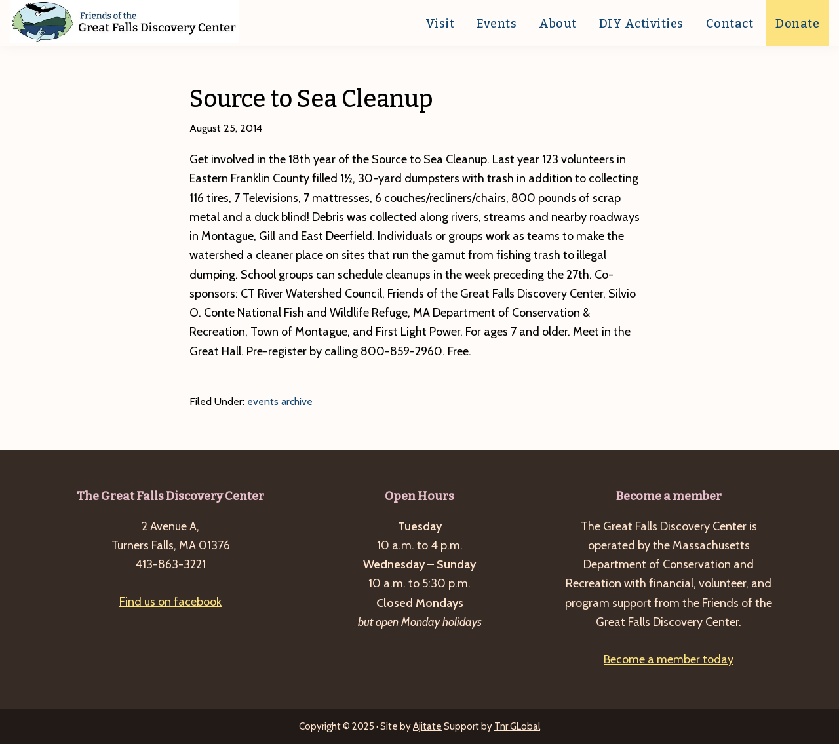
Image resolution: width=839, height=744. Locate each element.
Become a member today (668, 659)
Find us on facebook (170, 602)
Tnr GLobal (517, 726)
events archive (280, 401)
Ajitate (427, 726)
